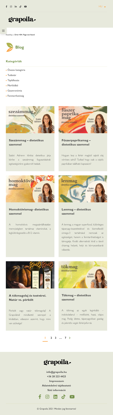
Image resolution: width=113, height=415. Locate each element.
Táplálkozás (13, 80)
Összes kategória (16, 70)
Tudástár (12, 75)
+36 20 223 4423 (56, 377)
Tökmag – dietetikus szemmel (76, 297)
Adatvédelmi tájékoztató (56, 386)
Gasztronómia (15, 91)
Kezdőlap (9, 35)
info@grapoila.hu (56, 372)
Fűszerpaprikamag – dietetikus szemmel (76, 142)
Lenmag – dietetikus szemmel (76, 212)
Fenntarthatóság (16, 96)
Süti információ (56, 390)
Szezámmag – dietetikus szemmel (26, 142)
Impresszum (56, 381)
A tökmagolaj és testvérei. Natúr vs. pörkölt (27, 298)
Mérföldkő (13, 86)
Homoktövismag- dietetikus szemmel (29, 212)
